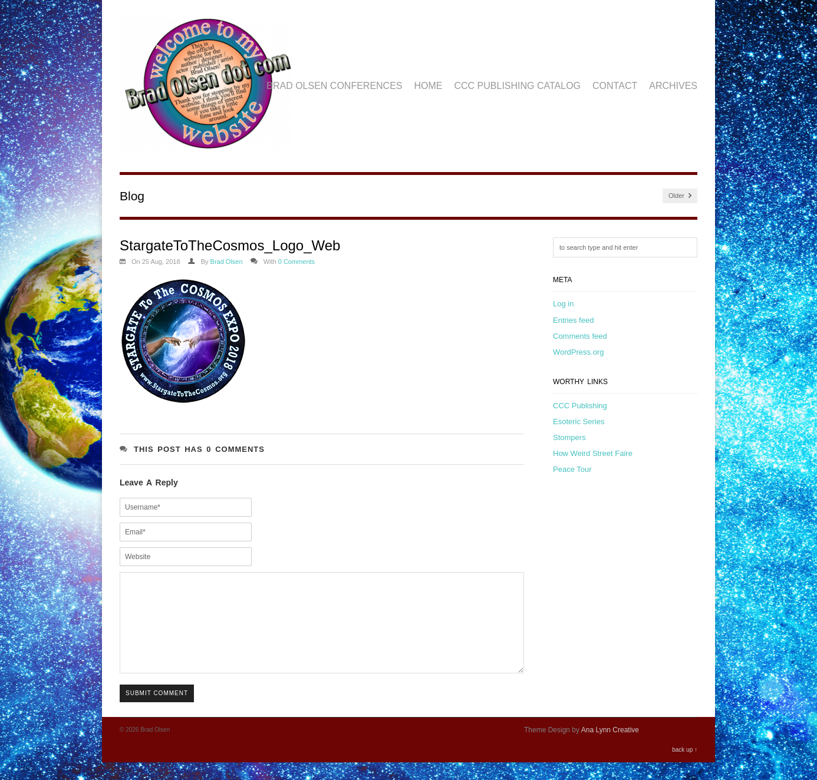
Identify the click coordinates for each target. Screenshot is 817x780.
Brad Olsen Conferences (334, 86)
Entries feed (573, 320)
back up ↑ (684, 767)
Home (428, 86)
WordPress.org (578, 352)
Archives (673, 86)
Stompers (569, 437)
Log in (563, 303)
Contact (614, 86)
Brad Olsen (226, 261)
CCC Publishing (580, 405)
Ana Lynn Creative (610, 747)
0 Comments (296, 261)
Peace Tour (572, 469)
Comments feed (580, 336)
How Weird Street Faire (592, 453)
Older (679, 196)
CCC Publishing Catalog (517, 86)
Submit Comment (157, 711)
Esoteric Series (578, 421)
